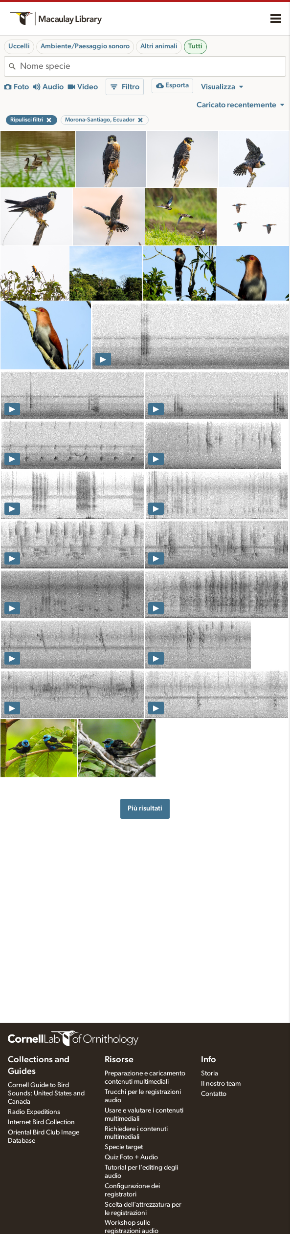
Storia (209, 1073)
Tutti (195, 46)
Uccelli (19, 46)
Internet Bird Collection (41, 1122)
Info (208, 1059)
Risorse (119, 1059)
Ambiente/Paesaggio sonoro (85, 46)
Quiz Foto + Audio (131, 1157)
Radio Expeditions (34, 1112)
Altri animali (159, 46)
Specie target (124, 1147)
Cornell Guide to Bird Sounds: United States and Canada (46, 1093)
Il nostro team (221, 1083)
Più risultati (145, 808)
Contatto (213, 1094)
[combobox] (153, 66)
